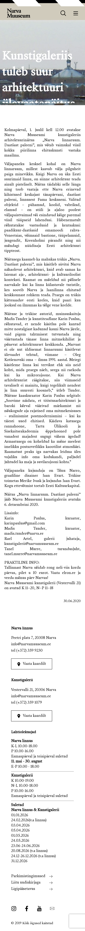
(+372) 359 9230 (29, 651)
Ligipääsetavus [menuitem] (23, 889)
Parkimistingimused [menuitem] (28, 876)
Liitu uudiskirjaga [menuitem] (26, 882)
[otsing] (63, 13)
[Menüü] (76, 13)
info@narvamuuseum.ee (31, 644)
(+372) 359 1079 (29, 703)
